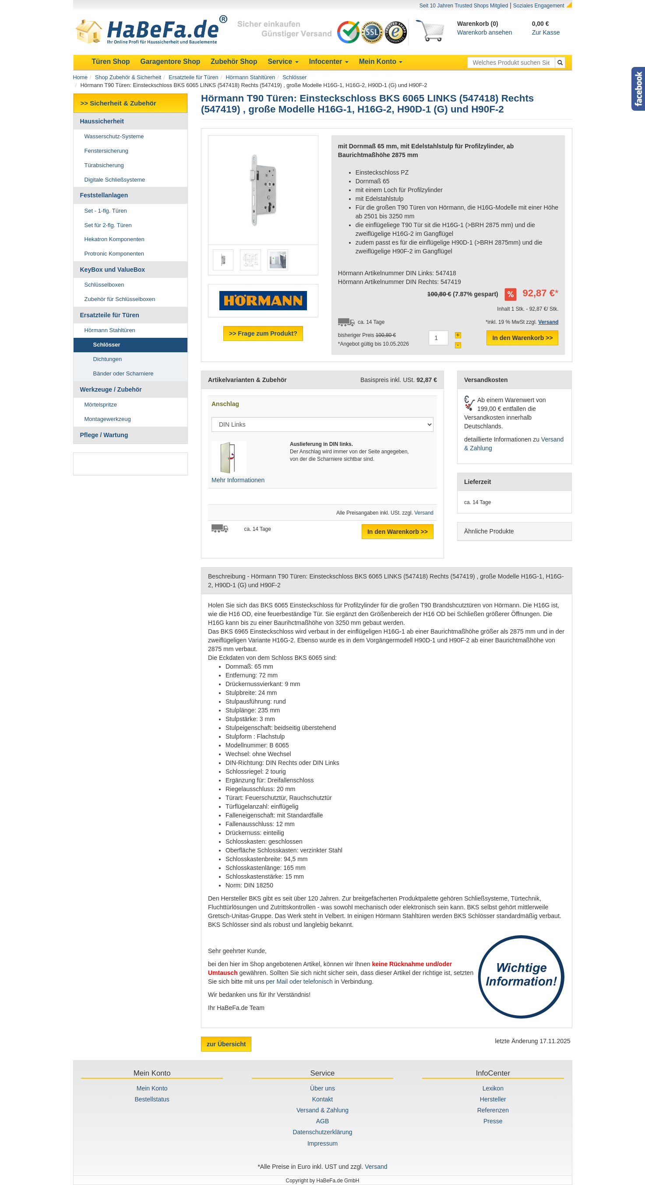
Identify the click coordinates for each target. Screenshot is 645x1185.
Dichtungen (107, 359)
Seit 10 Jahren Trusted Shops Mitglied (463, 6)
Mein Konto (152, 1088)
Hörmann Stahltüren (250, 77)
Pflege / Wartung (104, 434)
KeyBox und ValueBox (112, 269)
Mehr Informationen (237, 480)
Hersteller (493, 1099)
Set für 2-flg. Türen (108, 225)
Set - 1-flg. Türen (106, 210)
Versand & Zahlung (322, 1110)
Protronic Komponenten (115, 253)
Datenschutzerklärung (322, 1132)
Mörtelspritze (101, 404)
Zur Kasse (546, 32)
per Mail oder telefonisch (299, 981)
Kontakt (322, 1099)
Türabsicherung (104, 165)
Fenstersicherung (106, 150)
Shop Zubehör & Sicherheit (128, 77)
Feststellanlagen (104, 195)
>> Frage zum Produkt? (263, 333)
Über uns (322, 1088)
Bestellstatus (151, 1099)
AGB (322, 1121)
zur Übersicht (226, 1044)
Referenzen (493, 1110)
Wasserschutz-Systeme (114, 136)
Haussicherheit (102, 121)
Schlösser (294, 77)
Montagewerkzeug (108, 419)
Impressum (322, 1143)
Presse (493, 1121)
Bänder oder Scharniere (123, 373)
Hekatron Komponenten (115, 239)
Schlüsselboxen (104, 284)
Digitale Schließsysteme (115, 179)
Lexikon (493, 1088)
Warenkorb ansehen (484, 32)
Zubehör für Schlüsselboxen (120, 299)
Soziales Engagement (538, 6)
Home (80, 77)
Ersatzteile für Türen (193, 77)
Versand (424, 513)
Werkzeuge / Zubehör (111, 389)
